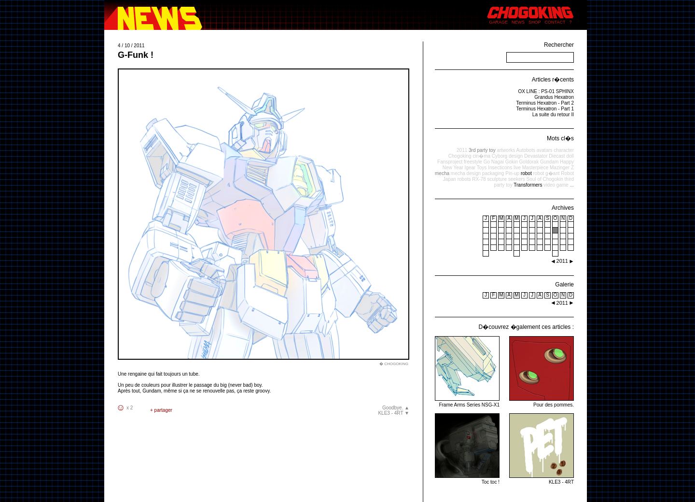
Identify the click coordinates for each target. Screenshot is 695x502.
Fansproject (449, 161)
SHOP (534, 22)
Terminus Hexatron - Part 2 (545, 103)
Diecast (557, 156)
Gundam (549, 161)
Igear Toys (475, 167)
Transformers (528, 185)
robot (526, 173)
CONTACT (555, 22)
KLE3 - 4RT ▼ (393, 413)
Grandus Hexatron (554, 97)
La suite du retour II (553, 114)
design (516, 156)
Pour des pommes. (541, 401)
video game (556, 185)
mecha (442, 173)
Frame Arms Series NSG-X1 (467, 401)
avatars (545, 150)
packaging (493, 173)
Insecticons (500, 167)
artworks (506, 150)
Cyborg (499, 156)
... (572, 185)
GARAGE (498, 22)
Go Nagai (494, 161)
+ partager (161, 410)
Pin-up (512, 173)
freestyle (473, 161)
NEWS (518, 22)
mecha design (466, 173)
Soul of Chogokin (545, 179)
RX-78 (479, 179)
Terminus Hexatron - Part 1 (545, 108)
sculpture (497, 179)
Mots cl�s (560, 138)
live (517, 167)
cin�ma (481, 156)
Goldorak (529, 161)
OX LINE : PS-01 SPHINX (546, 91)
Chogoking (460, 156)
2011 (462, 150)
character (564, 150)
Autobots (525, 150)
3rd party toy (482, 150)
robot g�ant (546, 173)
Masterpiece (535, 167)
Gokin (511, 161)
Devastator (535, 156)
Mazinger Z (562, 167)
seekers (516, 179)
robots (464, 179)
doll (570, 156)
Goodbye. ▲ (395, 407)
